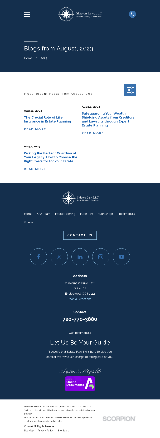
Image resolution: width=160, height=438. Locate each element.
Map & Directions (80, 299)
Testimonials (126, 213)
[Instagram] (100, 256)
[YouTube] (121, 256)
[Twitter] (59, 256)
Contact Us (80, 235)
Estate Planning (65, 213)
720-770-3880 (79, 319)
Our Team (43, 213)
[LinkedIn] (80, 256)
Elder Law (87, 213)
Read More (35, 129)
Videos (28, 222)
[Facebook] (38, 256)
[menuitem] (29, 431)
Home (28, 213)
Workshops (106, 213)
